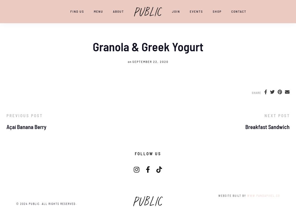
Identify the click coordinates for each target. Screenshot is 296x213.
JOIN (176, 11)
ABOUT (118, 11)
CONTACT (238, 11)
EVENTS (196, 11)
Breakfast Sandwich (267, 127)
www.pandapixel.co (263, 195)
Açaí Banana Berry (26, 127)
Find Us (77, 11)
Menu (98, 11)
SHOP (217, 11)
